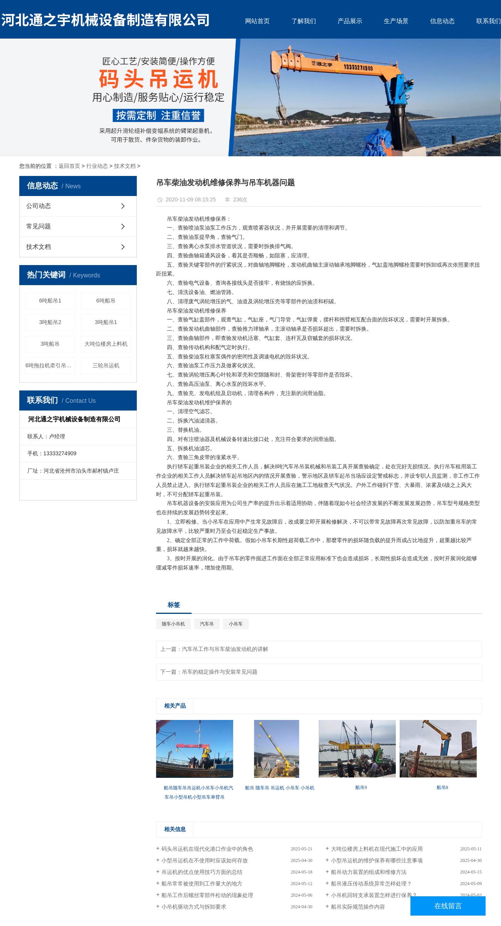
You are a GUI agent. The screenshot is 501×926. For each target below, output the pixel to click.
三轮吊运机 (105, 365)
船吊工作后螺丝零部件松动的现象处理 (207, 895)
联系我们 (488, 21)
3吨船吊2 (50, 322)
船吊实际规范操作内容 (358, 907)
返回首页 (69, 166)
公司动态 (38, 206)
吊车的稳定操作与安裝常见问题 (219, 672)
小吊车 (236, 624)
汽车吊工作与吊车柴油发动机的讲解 (225, 649)
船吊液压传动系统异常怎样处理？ (371, 884)
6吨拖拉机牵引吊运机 (50, 365)
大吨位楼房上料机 (106, 344)
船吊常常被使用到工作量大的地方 (201, 884)
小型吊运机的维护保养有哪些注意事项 (377, 860)
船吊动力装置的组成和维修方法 (369, 872)
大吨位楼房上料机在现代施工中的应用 (377, 849)
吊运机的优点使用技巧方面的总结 (201, 872)
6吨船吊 (106, 300)
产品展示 (350, 21)
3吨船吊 (50, 344)
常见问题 (38, 226)
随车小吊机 (173, 624)
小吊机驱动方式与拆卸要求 (193, 907)
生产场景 (396, 21)
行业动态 (97, 166)
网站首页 (257, 21)
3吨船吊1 (106, 322)
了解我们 (303, 21)
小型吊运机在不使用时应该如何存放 (204, 860)
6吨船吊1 (50, 300)
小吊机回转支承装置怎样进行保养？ (374, 895)
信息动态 (442, 21)
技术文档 (125, 166)
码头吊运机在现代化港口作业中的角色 (207, 849)
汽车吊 (207, 624)
